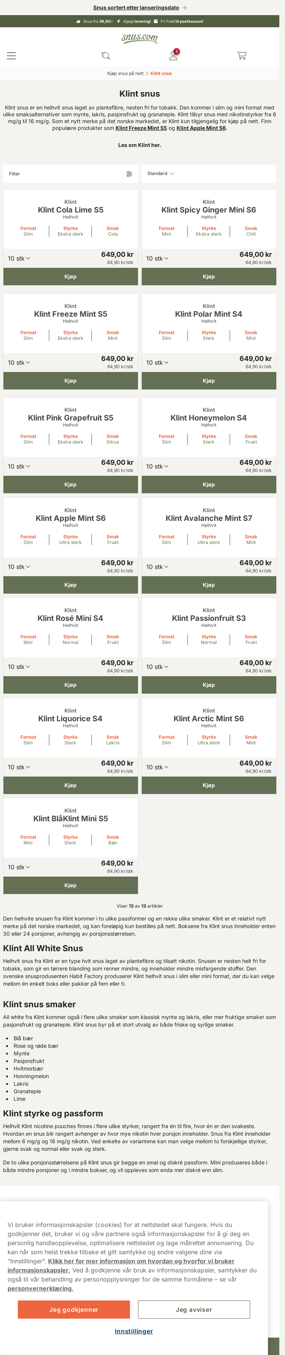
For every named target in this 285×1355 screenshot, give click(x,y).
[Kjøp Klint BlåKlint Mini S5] (70, 885)
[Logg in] (173, 55)
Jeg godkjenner (74, 1309)
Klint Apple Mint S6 (201, 128)
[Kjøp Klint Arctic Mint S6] (209, 785)
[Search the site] (105, 55)
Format (28, 228)
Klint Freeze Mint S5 (141, 128)
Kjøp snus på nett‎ (125, 73)
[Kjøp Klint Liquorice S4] (70, 785)
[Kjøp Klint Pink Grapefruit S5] (70, 484)
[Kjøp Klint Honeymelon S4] (209, 484)
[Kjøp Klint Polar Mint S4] (209, 380)
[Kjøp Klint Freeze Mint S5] (70, 380)
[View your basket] (241, 55)
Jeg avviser (194, 1309)
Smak (112, 228)
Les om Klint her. (139, 145)
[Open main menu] (11, 55)
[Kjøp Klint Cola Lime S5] (70, 276)
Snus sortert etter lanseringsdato (136, 7)
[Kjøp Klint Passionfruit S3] (209, 685)
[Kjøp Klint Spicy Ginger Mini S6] (209, 276)
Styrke (70, 228)
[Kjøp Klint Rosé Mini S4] (70, 685)
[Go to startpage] (139, 39)
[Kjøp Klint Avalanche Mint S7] (209, 584)
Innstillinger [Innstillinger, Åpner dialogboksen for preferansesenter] (134, 1331)
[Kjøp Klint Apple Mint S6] (70, 584)
